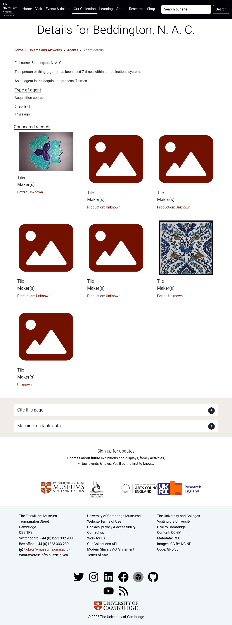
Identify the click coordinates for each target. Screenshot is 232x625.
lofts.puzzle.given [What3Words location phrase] (54, 555)
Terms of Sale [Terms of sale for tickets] (98, 555)
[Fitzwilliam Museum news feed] (123, 591)
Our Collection (85, 9)
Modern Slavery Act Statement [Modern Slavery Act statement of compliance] (110, 549)
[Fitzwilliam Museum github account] (153, 577)
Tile (90, 192)
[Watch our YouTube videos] (109, 591)
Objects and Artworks (45, 50)
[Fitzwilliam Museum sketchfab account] (138, 577)
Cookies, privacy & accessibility (111, 527)
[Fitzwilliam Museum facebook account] (109, 577)
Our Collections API (102, 544)
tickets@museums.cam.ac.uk (47, 549)
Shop (151, 9)
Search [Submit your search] (221, 9)
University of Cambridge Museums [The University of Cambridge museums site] (114, 516)
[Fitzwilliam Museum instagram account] (94, 577)
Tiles (21, 177)
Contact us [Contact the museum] (95, 532)
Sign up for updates (116, 451)
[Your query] (186, 9)
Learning (106, 9)
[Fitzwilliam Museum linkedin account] (123, 577)
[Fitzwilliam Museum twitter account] (79, 577)
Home (28, 8)
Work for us (96, 538)
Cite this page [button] (30, 410)
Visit (38, 9)
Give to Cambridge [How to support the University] (171, 527)
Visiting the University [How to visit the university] (173, 521)
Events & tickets (58, 9)
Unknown (35, 192)
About (121, 9)
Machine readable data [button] (39, 425)
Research (136, 9)
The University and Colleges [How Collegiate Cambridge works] (178, 516)
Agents (72, 50)
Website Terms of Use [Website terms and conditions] (104, 521)
